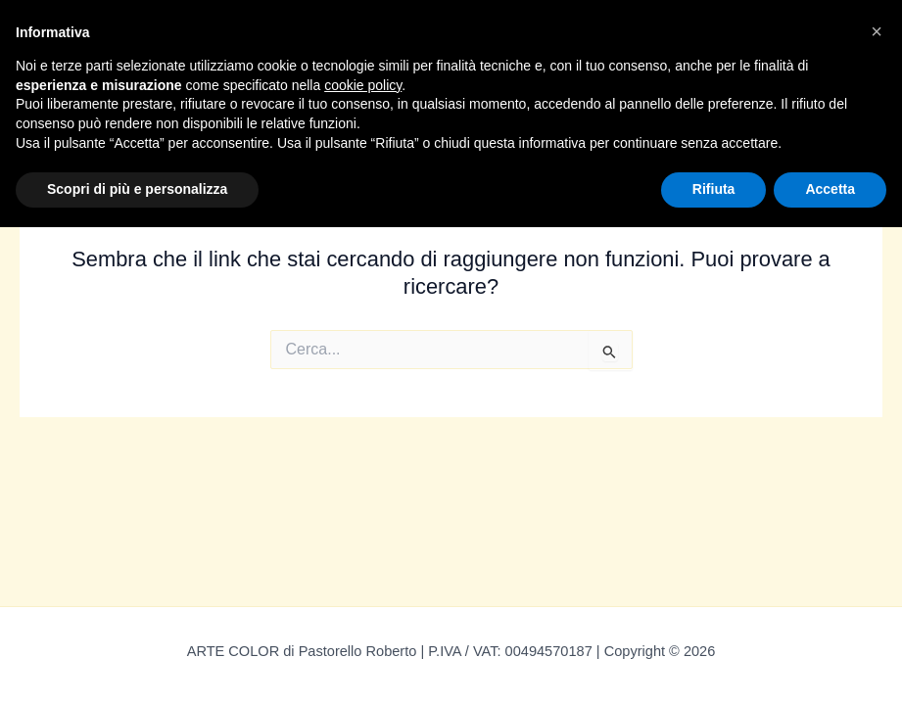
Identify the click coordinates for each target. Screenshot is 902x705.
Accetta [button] (830, 189)
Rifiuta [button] (714, 189)
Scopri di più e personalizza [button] (137, 189)
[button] (876, 31)
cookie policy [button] (363, 85)
